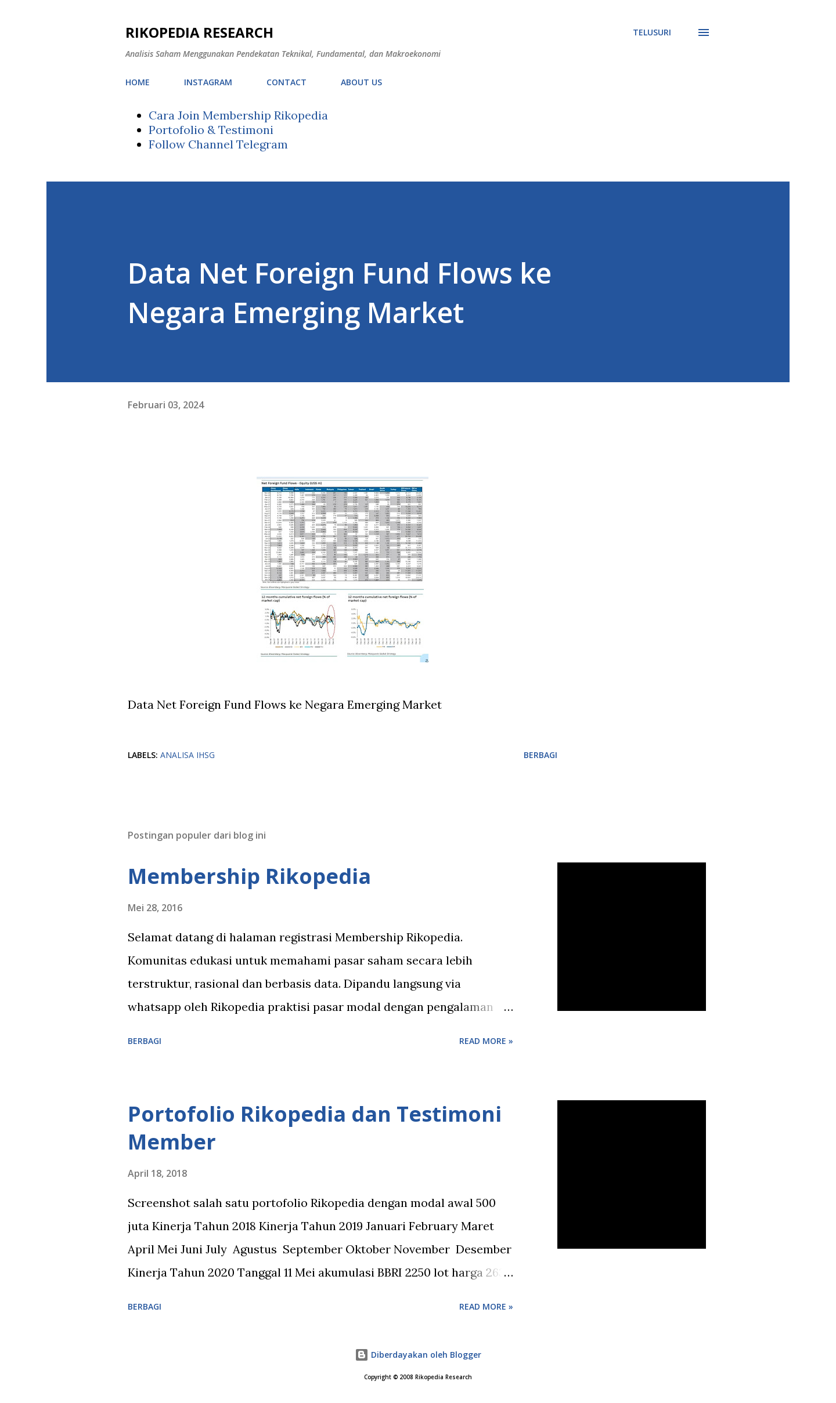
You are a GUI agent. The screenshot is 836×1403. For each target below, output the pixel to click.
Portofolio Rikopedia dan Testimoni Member (315, 1128)
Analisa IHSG (187, 754)
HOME (137, 82)
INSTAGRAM (208, 82)
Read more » (486, 1040)
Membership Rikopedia (249, 876)
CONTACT (286, 82)
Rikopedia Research (199, 32)
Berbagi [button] (540, 754)
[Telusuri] (652, 32)
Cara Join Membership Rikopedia (238, 115)
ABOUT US (361, 82)
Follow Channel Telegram (218, 144)
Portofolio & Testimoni (211, 129)
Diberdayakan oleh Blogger (418, 1354)
